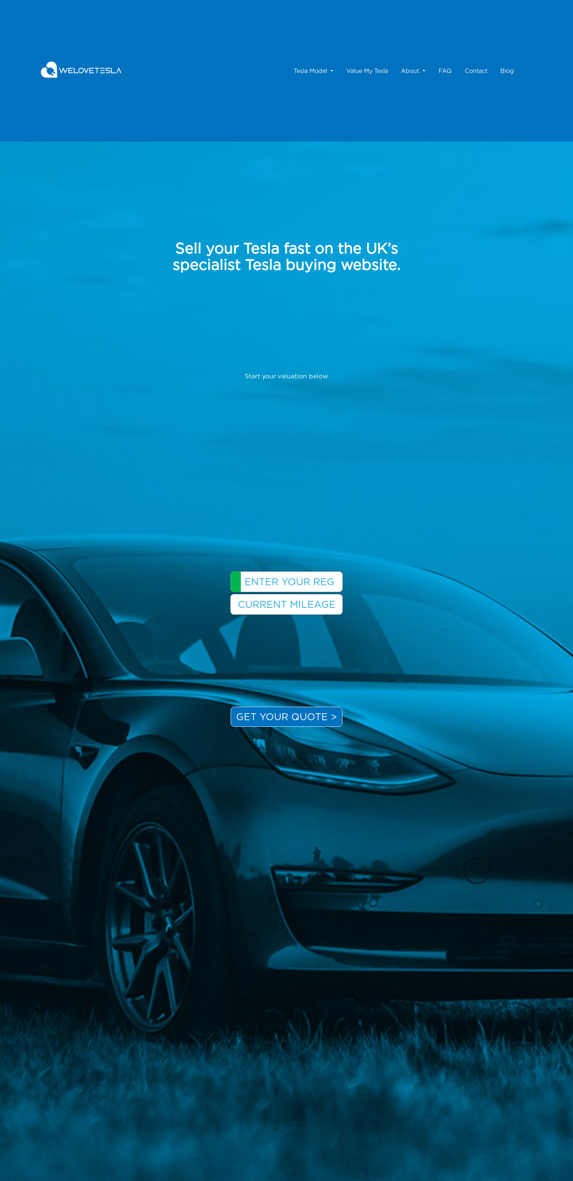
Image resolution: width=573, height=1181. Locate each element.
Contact (476, 70)
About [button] (411, 70)
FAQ (445, 70)
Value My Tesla (367, 70)
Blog (507, 70)
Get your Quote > (286, 716)
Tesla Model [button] (311, 70)
